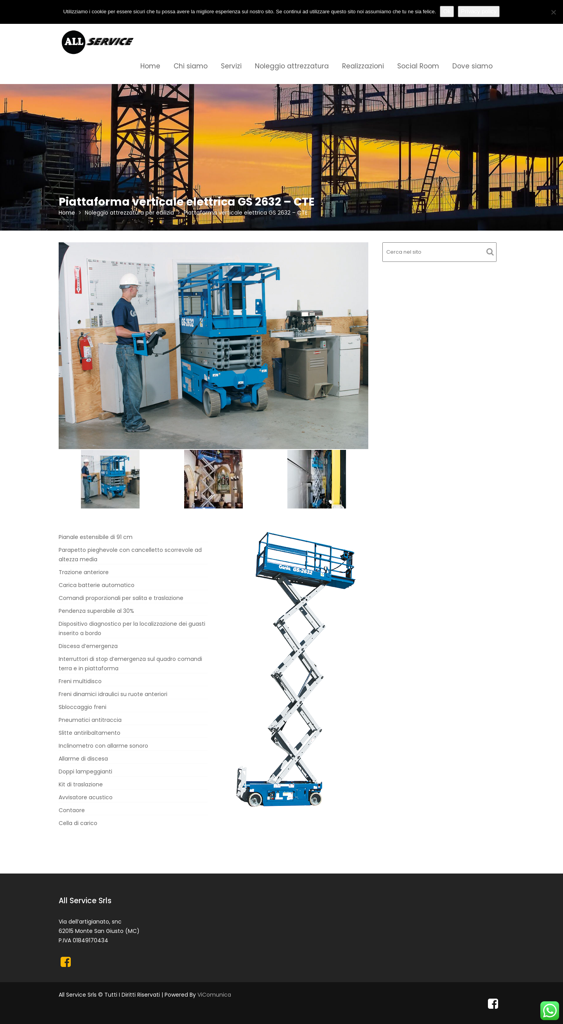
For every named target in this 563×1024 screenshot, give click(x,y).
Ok (446, 11)
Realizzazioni (363, 66)
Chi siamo (191, 66)
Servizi (231, 66)
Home (150, 66)
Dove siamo (472, 66)
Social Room (418, 66)
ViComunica (214, 995)
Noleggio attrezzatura (292, 66)
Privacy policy (479, 11)
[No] (553, 12)
